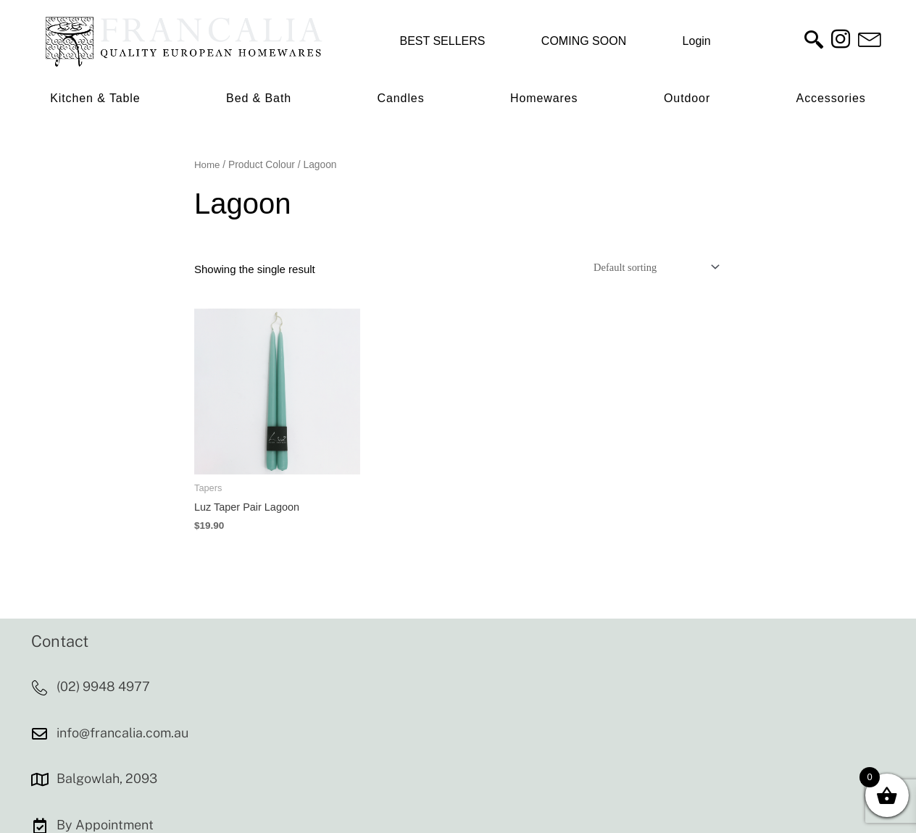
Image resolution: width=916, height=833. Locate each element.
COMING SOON (583, 41)
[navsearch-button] (813, 41)
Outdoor (687, 98)
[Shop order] (651, 267)
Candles (401, 98)
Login (697, 41)
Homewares (544, 98)
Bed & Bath (258, 98)
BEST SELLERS (442, 41)
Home (207, 164)
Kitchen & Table (95, 98)
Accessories (831, 98)
